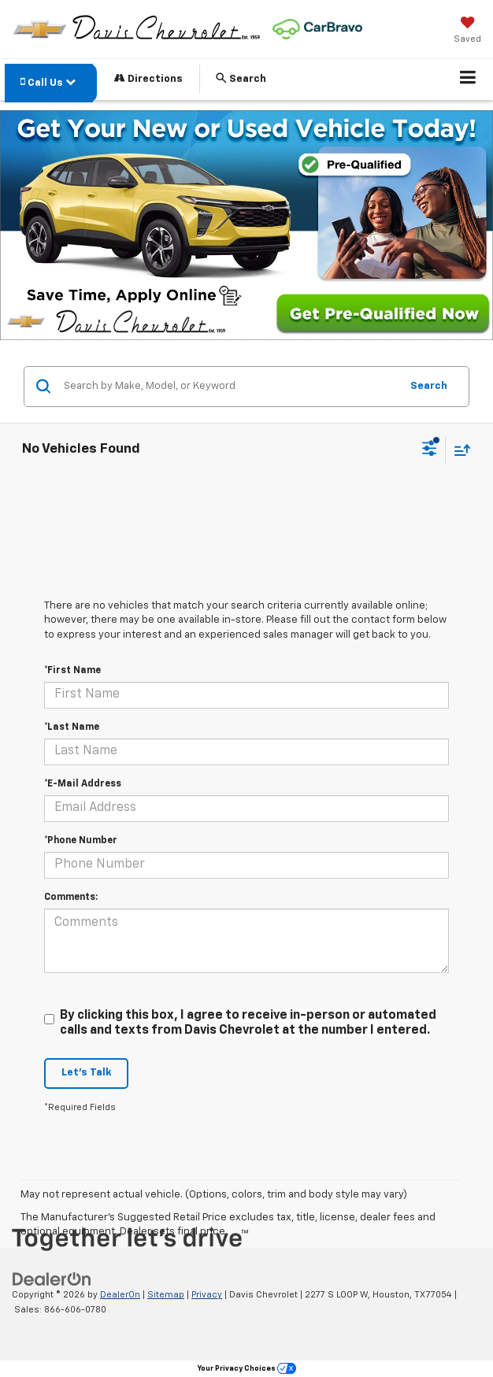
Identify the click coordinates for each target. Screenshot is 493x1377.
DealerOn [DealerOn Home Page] (120, 1294)
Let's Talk (86, 1073)
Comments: (71, 897)
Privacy (206, 1294)
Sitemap (165, 1294)
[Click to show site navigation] (468, 79)
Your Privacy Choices (247, 1368)
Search (428, 386)
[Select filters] (429, 450)
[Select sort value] (458, 450)
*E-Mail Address (82, 784)
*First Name (72, 671)
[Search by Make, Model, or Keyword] (229, 386)
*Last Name (71, 727)
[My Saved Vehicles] (467, 31)
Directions (148, 78)
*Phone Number (80, 841)
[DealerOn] (52, 1280)
